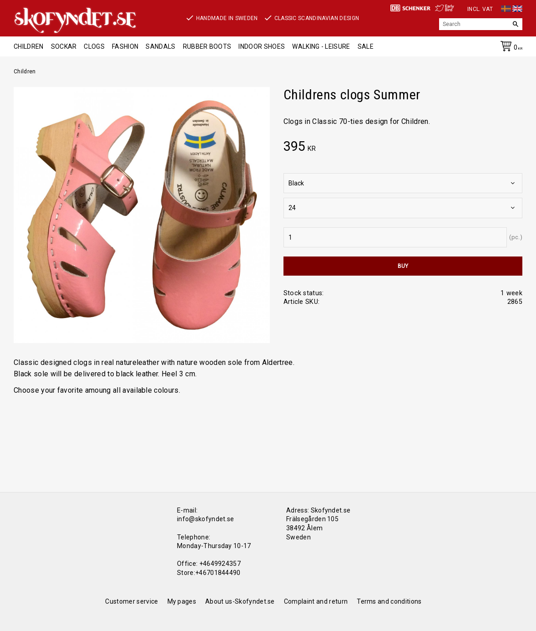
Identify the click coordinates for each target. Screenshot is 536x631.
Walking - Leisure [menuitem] (321, 46)
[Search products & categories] (474, 24)
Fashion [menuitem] (125, 46)
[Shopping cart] (509, 48)
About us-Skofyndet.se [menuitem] (240, 601)
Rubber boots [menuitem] (207, 46)
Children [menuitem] (29, 46)
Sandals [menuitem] (160, 46)
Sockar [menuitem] (64, 46)
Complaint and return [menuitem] (316, 601)
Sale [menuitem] (366, 46)
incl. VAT (480, 9)
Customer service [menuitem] (131, 601)
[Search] (515, 24)
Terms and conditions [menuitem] (389, 601)
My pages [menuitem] (182, 601)
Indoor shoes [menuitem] (261, 46)
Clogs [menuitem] (94, 46)
